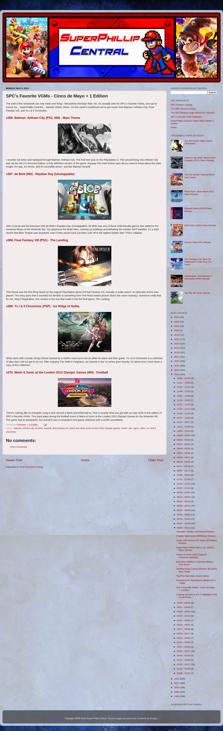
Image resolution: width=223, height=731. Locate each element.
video (142, 428)
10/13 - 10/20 (184, 426)
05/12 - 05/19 (184, 523)
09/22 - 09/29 (184, 440)
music (124, 428)
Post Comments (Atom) (31, 467)
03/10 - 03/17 (184, 633)
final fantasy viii (60, 428)
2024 (177, 326)
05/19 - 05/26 (184, 519)
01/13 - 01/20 (184, 668)
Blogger (154, 718)
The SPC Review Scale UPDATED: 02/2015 (193, 112)
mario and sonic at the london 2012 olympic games (94, 428)
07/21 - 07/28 (184, 479)
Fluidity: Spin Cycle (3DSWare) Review (195, 536)
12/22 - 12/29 (184, 382)
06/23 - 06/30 (184, 497)
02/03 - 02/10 (184, 655)
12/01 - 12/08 (184, 396)
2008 (177, 696)
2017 (177, 357)
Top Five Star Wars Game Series (192, 576)
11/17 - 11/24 (184, 404)
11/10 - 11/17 (184, 409)
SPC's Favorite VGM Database (186, 117)
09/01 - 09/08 (184, 453)
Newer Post (14, 460)
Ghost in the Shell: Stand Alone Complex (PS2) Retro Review (200, 159)
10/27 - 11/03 (184, 418)
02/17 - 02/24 (184, 647)
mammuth (131, 718)
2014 (177, 370)
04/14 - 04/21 (184, 611)
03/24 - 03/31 (184, 625)
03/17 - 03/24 (184, 629)
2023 (177, 330)
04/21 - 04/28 (184, 607)
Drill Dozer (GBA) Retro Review (200, 225)
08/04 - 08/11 (184, 470)
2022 (177, 335)
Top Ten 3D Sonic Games (197, 293)
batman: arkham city (24, 428)
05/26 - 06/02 (184, 514)
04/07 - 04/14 (184, 616)
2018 (177, 352)
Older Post (155, 460)
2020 (177, 343)
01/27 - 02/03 (184, 660)
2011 (177, 683)
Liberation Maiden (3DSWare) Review (195, 531)
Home (85, 460)
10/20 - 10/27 (184, 422)
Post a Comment (18, 447)
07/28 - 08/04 (184, 475)
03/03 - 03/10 (184, 638)
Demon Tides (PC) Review (197, 242)
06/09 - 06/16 (184, 505)
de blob (39, 428)
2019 (177, 348)
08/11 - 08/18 (184, 466)
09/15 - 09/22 (184, 444)
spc (130, 428)
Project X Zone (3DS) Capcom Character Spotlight (191, 555)
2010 (177, 687)
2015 (177, 365)
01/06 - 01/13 (184, 673)
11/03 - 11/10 (184, 413)
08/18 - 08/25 (184, 462)
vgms (136, 428)
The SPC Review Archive (183, 108)
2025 (177, 321)
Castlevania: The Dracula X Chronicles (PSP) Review (198, 277)
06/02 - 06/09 (184, 510)
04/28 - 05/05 (184, 603)
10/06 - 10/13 (184, 431)
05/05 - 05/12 (184, 528)
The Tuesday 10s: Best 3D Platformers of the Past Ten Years (198, 262)
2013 (177, 374)
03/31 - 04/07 (184, 620)
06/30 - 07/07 (184, 492)
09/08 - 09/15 (184, 448)
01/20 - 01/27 (184, 664)
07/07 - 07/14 (184, 488)
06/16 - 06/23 (184, 501)
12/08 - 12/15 (184, 391)
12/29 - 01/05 (184, 378)
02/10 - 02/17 (184, 651)
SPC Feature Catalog (181, 104)
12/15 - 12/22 (184, 387)
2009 (177, 692)
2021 (177, 339)
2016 (177, 361)
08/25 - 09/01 (184, 457)
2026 (177, 317)
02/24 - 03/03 (184, 642)
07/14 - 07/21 (184, 484)
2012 (177, 679)
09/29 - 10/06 (184, 435)
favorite (47, 428)
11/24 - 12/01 (184, 400)
